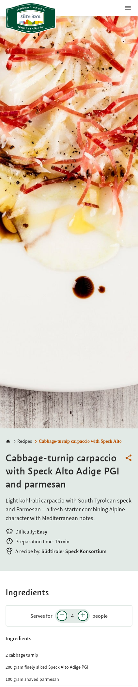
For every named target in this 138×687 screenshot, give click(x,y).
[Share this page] (128, 458)
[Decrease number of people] (62, 616)
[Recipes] (22, 441)
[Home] (8, 441)
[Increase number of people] (83, 616)
